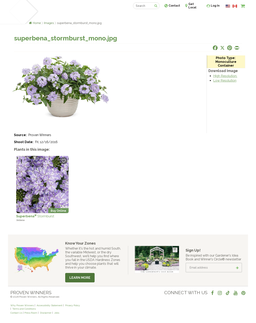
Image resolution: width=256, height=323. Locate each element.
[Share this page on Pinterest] (229, 48)
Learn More (79, 278)
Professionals (158, 15)
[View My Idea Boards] (235, 16)
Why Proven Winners (22, 305)
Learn (58, 15)
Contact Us (16, 312)
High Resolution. (225, 76)
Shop (125, 15)
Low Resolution (224, 80)
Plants (45, 15)
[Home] (15, 12)
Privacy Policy (72, 305)
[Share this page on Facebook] (215, 48)
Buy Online (58, 210)
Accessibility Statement (49, 305)
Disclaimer (45, 312)
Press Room (30, 312)
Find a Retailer (106, 15)
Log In (215, 5)
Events (138, 15)
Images (49, 23)
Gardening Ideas (79, 15)
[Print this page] (236, 48)
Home (37, 23)
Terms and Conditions (24, 308)
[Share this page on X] (222, 48)
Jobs (56, 312)
